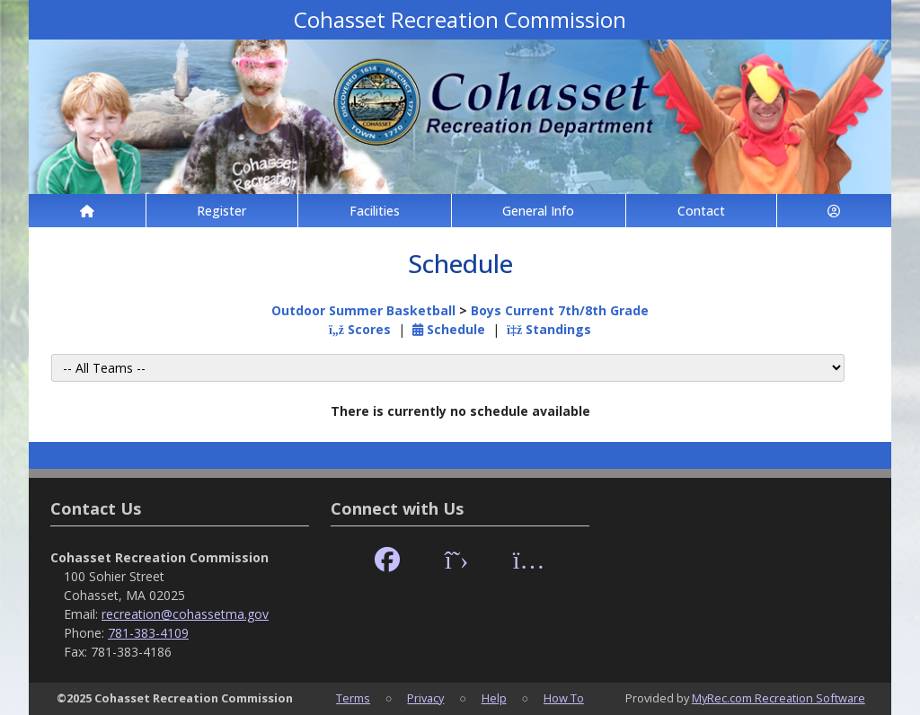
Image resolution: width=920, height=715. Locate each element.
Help (494, 698)
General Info (538, 210)
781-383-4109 (148, 632)
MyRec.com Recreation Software (778, 698)
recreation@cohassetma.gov (185, 613)
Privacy (425, 698)
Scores (360, 329)
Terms (353, 698)
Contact (701, 210)
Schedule (448, 329)
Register (221, 210)
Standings (549, 329)
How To (564, 698)
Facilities (374, 210)
